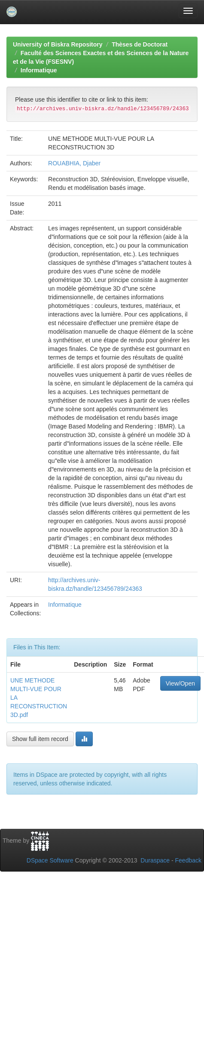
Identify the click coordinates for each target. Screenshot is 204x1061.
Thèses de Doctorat (139, 44)
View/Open (180, 683)
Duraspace (155, 860)
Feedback (188, 860)
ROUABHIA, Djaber (74, 163)
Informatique (39, 70)
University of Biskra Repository (58, 44)
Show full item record (40, 738)
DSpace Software (50, 860)
